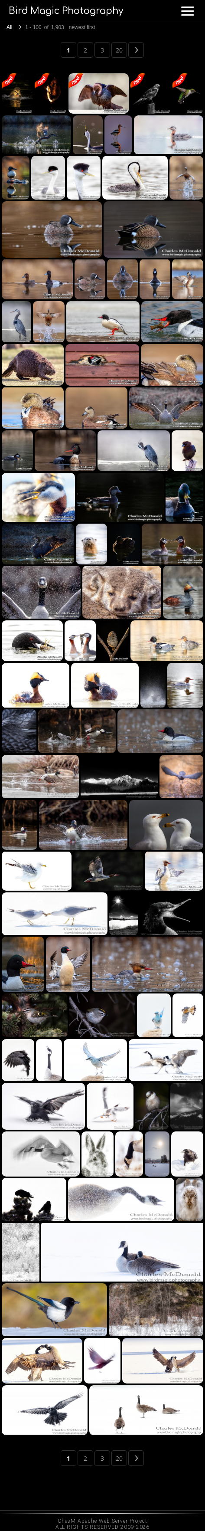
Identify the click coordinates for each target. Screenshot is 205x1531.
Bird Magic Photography (66, 11)
